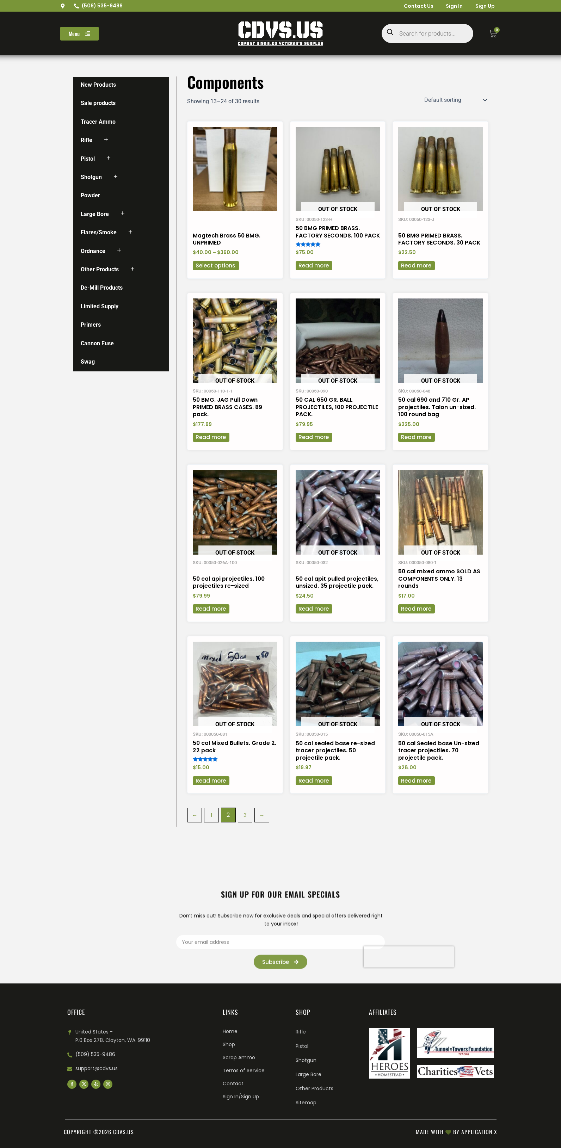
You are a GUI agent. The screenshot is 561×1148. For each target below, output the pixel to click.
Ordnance (93, 251)
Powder (90, 195)
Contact (233, 1083)
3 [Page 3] (245, 825)
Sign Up (484, 6)
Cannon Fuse (97, 343)
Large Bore (95, 214)
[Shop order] (454, 100)
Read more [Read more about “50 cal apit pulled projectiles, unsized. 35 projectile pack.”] (314, 618)
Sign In (451, 6)
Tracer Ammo (98, 121)
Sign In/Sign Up (241, 1096)
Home (230, 1031)
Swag (88, 361)
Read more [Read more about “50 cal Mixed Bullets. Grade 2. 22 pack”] (211, 790)
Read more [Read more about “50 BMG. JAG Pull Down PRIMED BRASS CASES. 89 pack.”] (211, 446)
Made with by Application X (456, 1132)
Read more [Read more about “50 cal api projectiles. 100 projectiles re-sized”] (211, 618)
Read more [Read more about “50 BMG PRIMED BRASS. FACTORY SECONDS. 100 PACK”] (314, 273)
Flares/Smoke (99, 232)
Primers (91, 324)
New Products (98, 84)
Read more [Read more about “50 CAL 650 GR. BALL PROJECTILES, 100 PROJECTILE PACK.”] (314, 446)
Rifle (86, 140)
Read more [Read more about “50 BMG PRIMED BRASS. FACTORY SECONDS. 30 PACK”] (416, 273)
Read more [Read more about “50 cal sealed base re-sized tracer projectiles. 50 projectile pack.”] (314, 790)
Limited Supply (99, 306)
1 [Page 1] (212, 825)
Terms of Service (244, 1070)
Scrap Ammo (239, 1057)
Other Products (100, 269)
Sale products (98, 103)
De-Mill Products (102, 287)
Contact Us (414, 6)
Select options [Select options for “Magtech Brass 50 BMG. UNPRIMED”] (216, 273)
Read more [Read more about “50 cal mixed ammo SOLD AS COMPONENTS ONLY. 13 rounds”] (416, 618)
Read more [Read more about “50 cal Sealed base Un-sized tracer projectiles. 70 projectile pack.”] (416, 790)
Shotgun (91, 177)
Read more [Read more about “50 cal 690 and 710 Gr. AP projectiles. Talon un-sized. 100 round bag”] (416, 446)
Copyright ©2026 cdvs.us (99, 1132)
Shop (229, 1044)
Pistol (88, 158)
